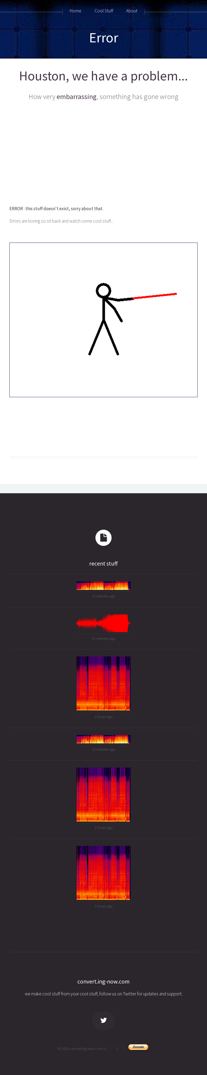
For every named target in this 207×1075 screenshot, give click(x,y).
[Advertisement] (103, 153)
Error (103, 37)
